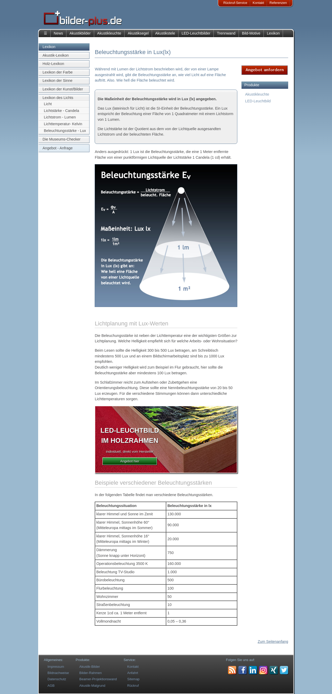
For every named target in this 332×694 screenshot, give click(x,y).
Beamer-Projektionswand (98, 679)
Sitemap (133, 679)
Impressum (55, 667)
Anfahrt (132, 673)
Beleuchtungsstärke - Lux (65, 131)
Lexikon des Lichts (58, 98)
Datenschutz (56, 679)
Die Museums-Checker (61, 139)
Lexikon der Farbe (58, 72)
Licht (48, 104)
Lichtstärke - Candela (61, 111)
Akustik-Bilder (89, 667)
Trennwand (226, 33)
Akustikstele (165, 33)
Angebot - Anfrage (58, 148)
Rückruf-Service (235, 3)
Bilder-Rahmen (90, 673)
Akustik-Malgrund (92, 686)
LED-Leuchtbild (258, 101)
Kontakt (258, 3)
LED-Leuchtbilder (196, 33)
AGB (50, 686)
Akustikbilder (80, 33)
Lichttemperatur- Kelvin (63, 124)
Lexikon (273, 33)
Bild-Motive (251, 33)
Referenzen (278, 3)
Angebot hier (129, 461)
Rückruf (133, 686)
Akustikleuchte (109, 33)
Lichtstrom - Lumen (60, 117)
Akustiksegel (138, 33)
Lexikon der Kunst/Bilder (63, 89)
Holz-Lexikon (53, 64)
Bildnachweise (58, 673)
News (58, 33)
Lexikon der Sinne (57, 80)
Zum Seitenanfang (273, 641)
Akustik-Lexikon (56, 55)
